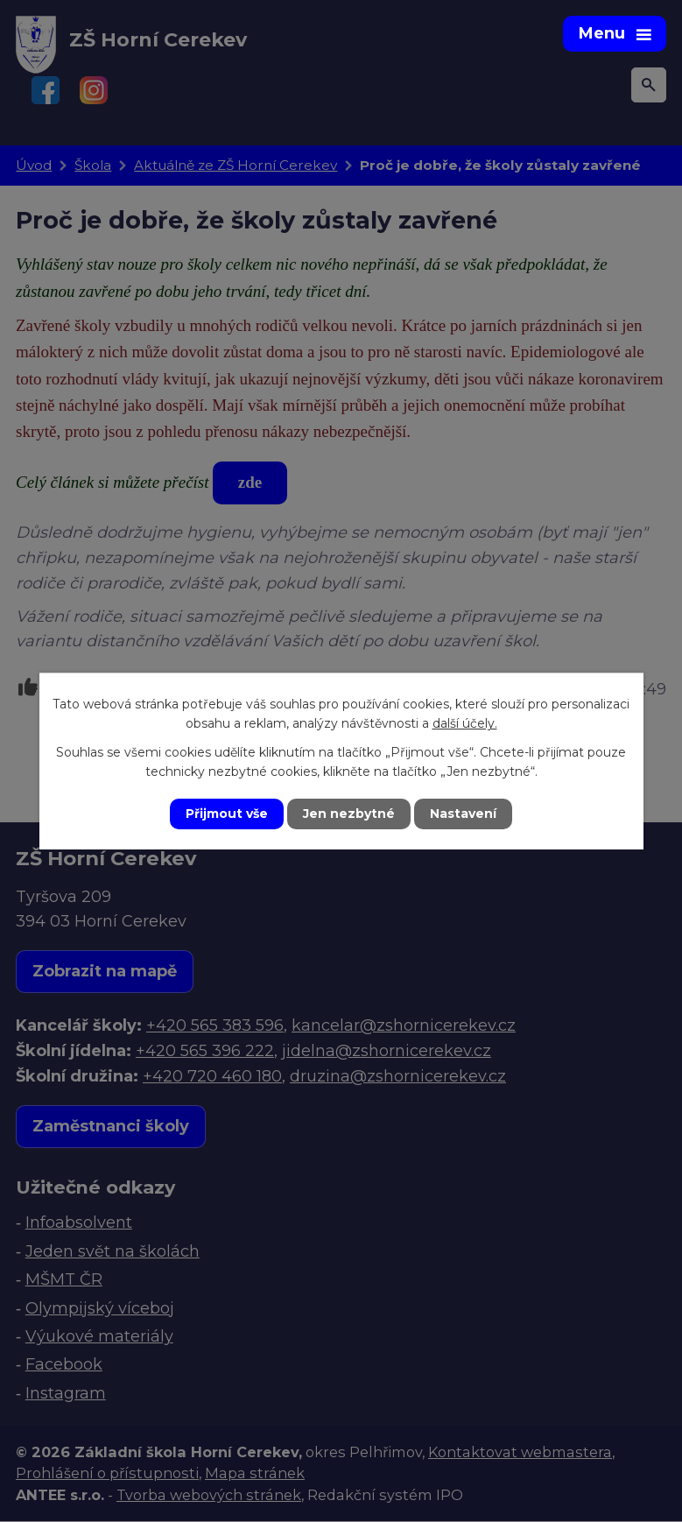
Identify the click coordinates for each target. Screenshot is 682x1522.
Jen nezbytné (349, 813)
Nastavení (463, 813)
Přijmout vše (227, 813)
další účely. (464, 723)
